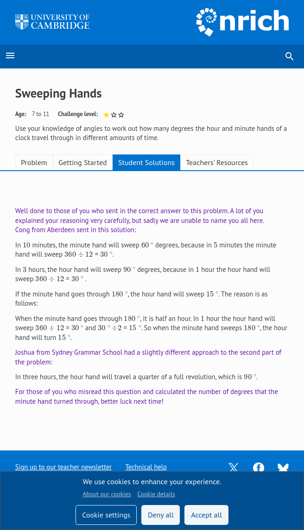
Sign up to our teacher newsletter (64, 466)
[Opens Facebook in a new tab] (258, 467)
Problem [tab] (34, 162)
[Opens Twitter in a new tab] (233, 467)
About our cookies (106, 494)
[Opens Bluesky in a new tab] (283, 467)
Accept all (206, 514)
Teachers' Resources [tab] (217, 162)
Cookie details (156, 494)
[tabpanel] (152, 303)
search (289, 56)
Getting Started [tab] (82, 162)
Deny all (161, 514)
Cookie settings (106, 514)
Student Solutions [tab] (146, 162)
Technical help (147, 466)
